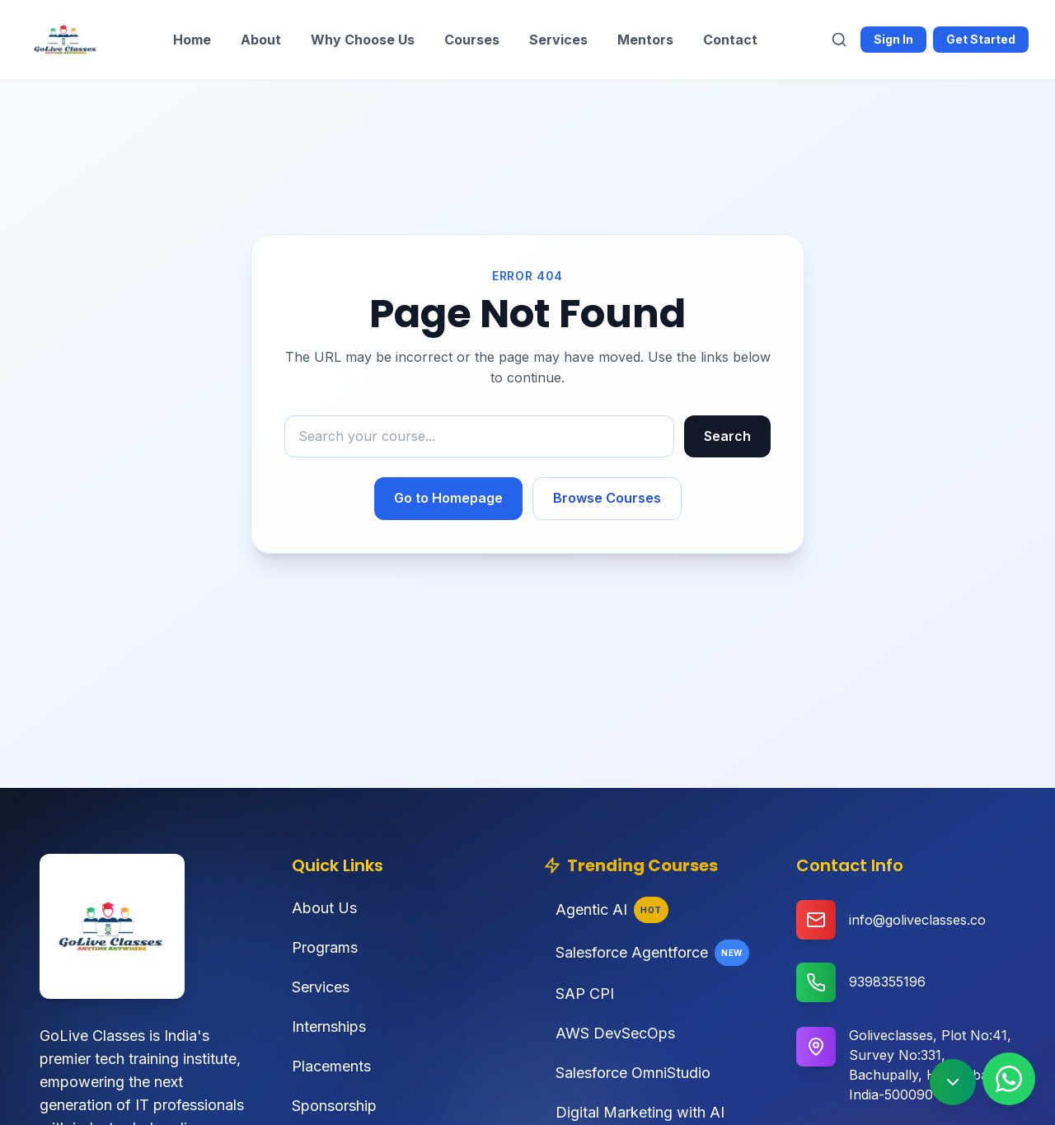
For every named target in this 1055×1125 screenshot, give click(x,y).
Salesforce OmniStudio (627, 1072)
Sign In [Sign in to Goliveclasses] (893, 39)
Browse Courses (607, 498)
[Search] (839, 39)
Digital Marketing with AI (634, 1112)
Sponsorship (334, 1105)
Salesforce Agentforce (646, 953)
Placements (331, 1066)
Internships (329, 1026)
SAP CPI (579, 993)
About (261, 39)
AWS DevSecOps (609, 1033)
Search (727, 436)
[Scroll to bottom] (953, 1082)
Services (558, 39)
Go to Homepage (448, 498)
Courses (471, 39)
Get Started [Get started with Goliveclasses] (980, 39)
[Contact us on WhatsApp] (1008, 1078)
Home (192, 39)
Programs (325, 947)
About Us (324, 907)
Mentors (645, 39)
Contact (730, 39)
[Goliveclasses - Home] (66, 39)
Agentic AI (606, 910)
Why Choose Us (363, 39)
